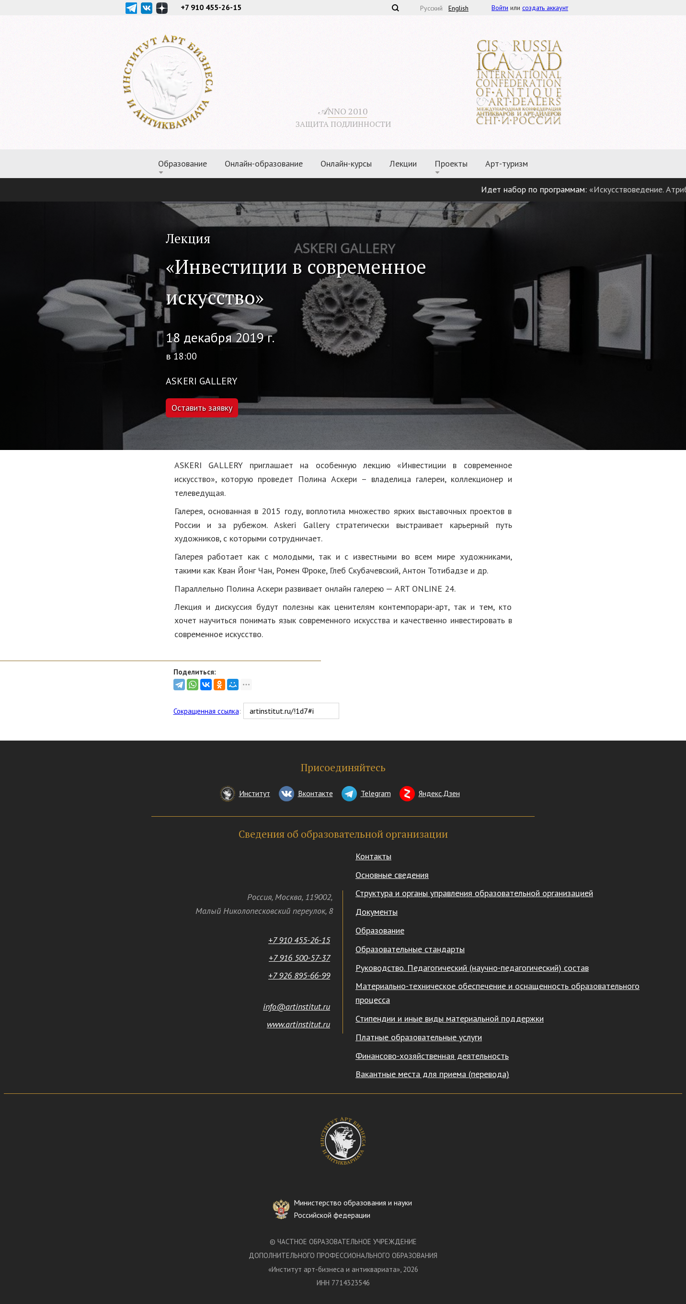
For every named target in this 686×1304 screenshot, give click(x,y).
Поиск (395, 7)
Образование (182, 163)
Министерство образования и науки (353, 1209)
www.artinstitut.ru (298, 1024)
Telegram (376, 793)
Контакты (373, 856)
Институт (254, 793)
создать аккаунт (545, 7)
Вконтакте (315, 793)
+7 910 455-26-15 (299, 939)
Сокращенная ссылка (206, 711)
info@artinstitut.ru (296, 1006)
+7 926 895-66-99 (299, 975)
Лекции (403, 163)
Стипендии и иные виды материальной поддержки (449, 1018)
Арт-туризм (506, 163)
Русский (431, 8)
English (458, 8)
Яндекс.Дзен (439, 793)
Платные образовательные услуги (418, 1037)
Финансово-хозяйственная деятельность (432, 1055)
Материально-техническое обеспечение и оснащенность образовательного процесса (497, 992)
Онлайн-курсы (346, 163)
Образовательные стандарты (410, 949)
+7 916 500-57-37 (299, 957)
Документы (376, 911)
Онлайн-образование (264, 163)
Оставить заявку (202, 407)
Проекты (451, 163)
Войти (500, 7)
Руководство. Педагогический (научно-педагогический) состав (472, 967)
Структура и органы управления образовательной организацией (474, 893)
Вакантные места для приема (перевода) (432, 1073)
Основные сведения (392, 874)
